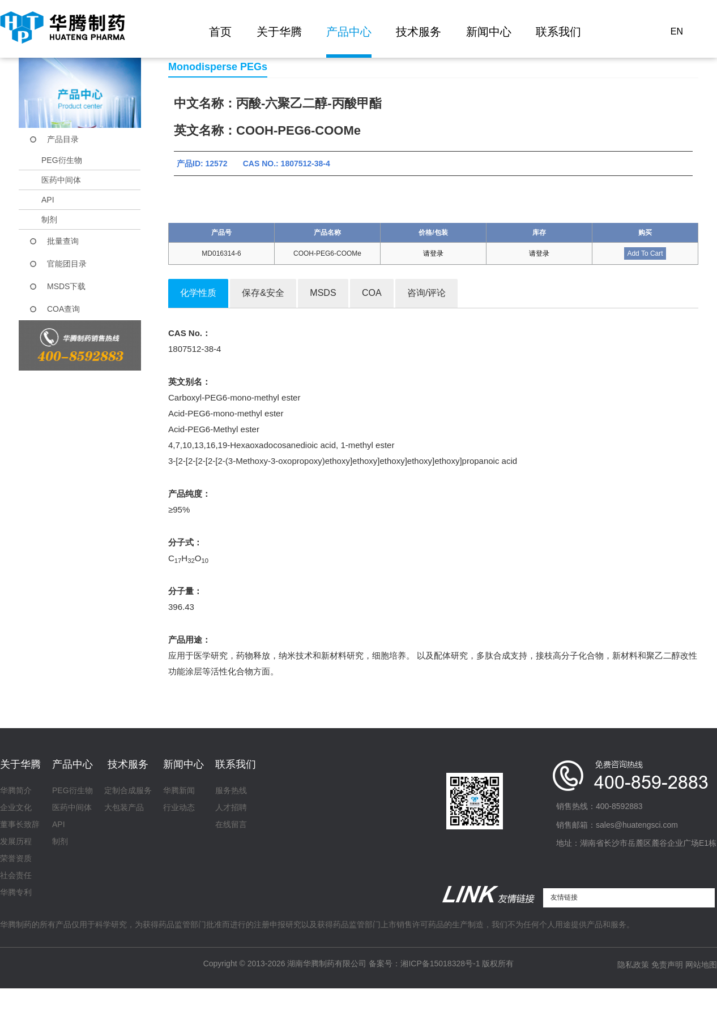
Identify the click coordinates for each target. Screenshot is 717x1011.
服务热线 (231, 790)
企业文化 (16, 807)
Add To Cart (645, 253)
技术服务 (418, 31)
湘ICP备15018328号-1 (440, 963)
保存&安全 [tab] (263, 293)
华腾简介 (16, 790)
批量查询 (63, 241)
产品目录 (63, 139)
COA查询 (63, 308)
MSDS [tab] (323, 293)
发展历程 (16, 841)
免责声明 (667, 964)
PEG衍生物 (61, 160)
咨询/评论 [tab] (426, 293)
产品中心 (349, 31)
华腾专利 (16, 892)
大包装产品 (124, 807)
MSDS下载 (66, 286)
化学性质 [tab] (198, 293)
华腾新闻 (179, 790)
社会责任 (16, 875)
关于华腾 (279, 31)
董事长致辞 (20, 824)
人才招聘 (231, 807)
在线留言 (231, 824)
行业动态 (179, 807)
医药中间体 (61, 179)
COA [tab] (372, 293)
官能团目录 (67, 263)
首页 (220, 31)
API (47, 199)
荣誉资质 (16, 858)
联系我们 (558, 31)
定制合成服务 (128, 790)
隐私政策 (633, 964)
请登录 (433, 253)
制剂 (49, 219)
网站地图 (701, 964)
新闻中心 (488, 31)
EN (677, 31)
